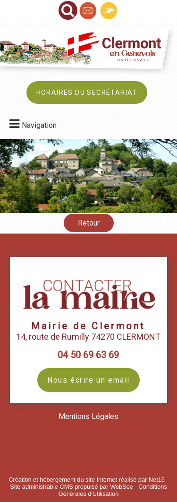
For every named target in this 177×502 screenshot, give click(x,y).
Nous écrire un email (88, 380)
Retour (89, 222)
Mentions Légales (88, 416)
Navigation (39, 125)
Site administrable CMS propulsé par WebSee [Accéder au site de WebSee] (71, 486)
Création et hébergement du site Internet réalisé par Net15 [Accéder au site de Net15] (86, 479)
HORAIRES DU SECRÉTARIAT (86, 92)
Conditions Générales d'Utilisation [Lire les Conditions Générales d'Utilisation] (113, 490)
